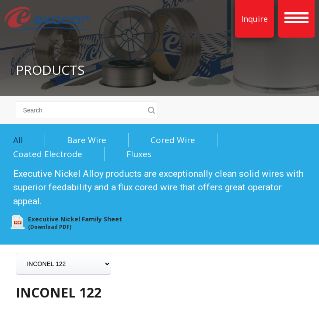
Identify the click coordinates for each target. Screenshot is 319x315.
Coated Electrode (47, 154)
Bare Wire (86, 140)
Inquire (254, 19)
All (18, 140)
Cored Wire (173, 140)
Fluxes (138, 154)
